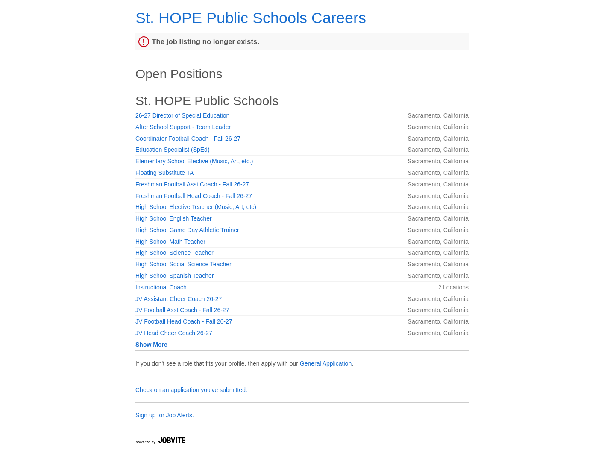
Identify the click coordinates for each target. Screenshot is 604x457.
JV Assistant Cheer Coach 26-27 (178, 298)
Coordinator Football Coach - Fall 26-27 (187, 138)
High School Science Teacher (174, 252)
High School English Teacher (173, 218)
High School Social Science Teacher (183, 264)
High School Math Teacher (170, 241)
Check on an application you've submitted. (191, 389)
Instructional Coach (161, 287)
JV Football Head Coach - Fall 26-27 (183, 321)
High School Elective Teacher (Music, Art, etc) (195, 206)
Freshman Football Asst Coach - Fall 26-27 (192, 184)
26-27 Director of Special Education (182, 115)
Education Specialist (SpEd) (172, 149)
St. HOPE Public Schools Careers (250, 18)
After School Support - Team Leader (183, 127)
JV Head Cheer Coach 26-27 (173, 333)
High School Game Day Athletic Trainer (187, 230)
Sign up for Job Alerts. (164, 415)
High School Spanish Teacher (174, 275)
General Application (326, 363)
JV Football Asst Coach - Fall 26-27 (182, 310)
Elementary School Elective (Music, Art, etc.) (194, 161)
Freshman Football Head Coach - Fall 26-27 (193, 195)
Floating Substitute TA (164, 172)
